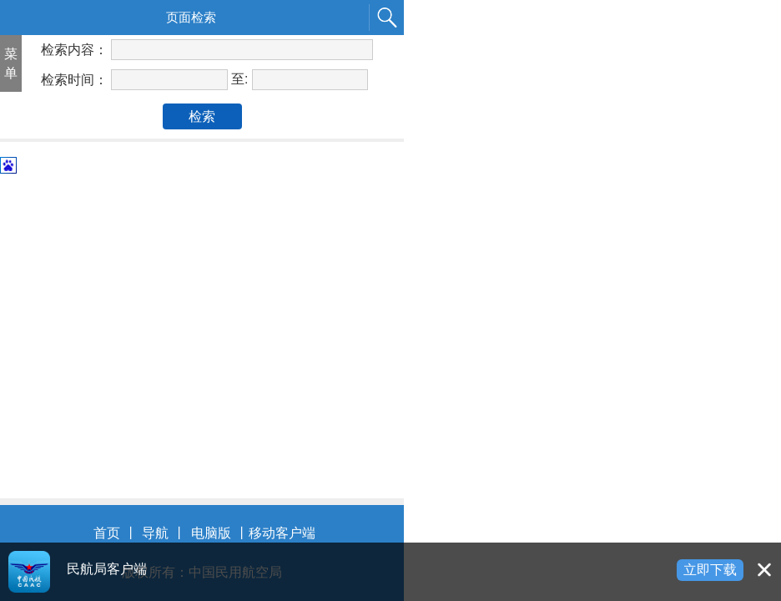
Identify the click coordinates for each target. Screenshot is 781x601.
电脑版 (211, 533)
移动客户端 (282, 533)
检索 (202, 116)
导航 (155, 533)
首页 (106, 533)
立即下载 (710, 570)
